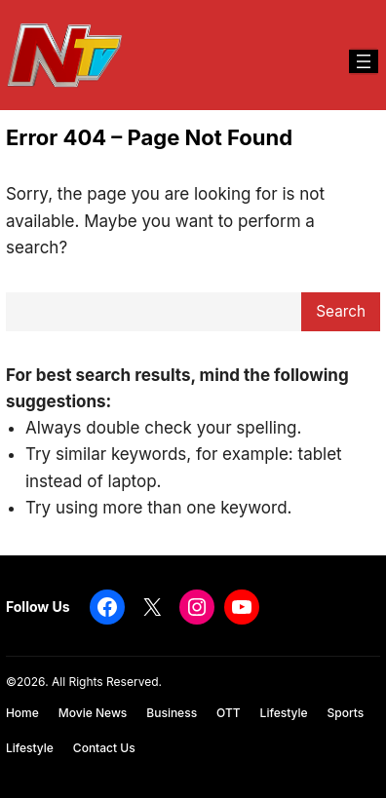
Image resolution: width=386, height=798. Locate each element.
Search (341, 311)
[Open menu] (363, 61)
